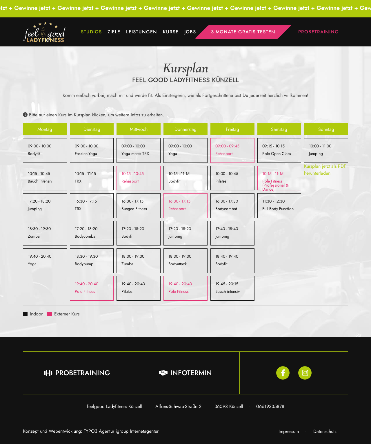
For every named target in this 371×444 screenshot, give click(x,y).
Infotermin (185, 373)
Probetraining (318, 31)
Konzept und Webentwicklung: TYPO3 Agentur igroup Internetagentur (91, 431)
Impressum (289, 431)
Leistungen (141, 31)
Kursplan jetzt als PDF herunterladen (325, 169)
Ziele (114, 31)
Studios (91, 31)
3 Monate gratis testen (243, 31)
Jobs (190, 31)
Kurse (171, 31)
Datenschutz (325, 431)
